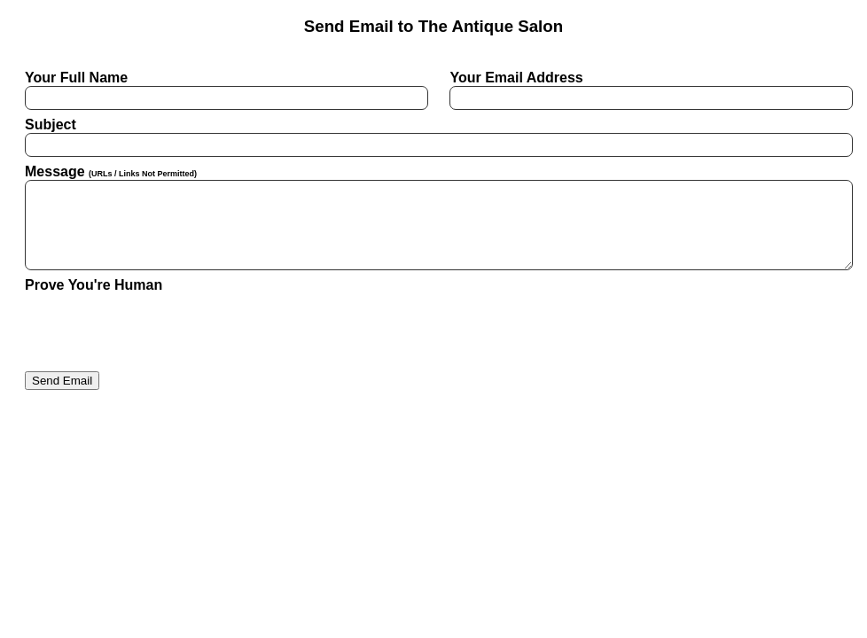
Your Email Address (645, 90)
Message (433, 217)
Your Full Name (221, 90)
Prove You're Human (93, 284)
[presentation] (159, 327)
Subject (433, 137)
